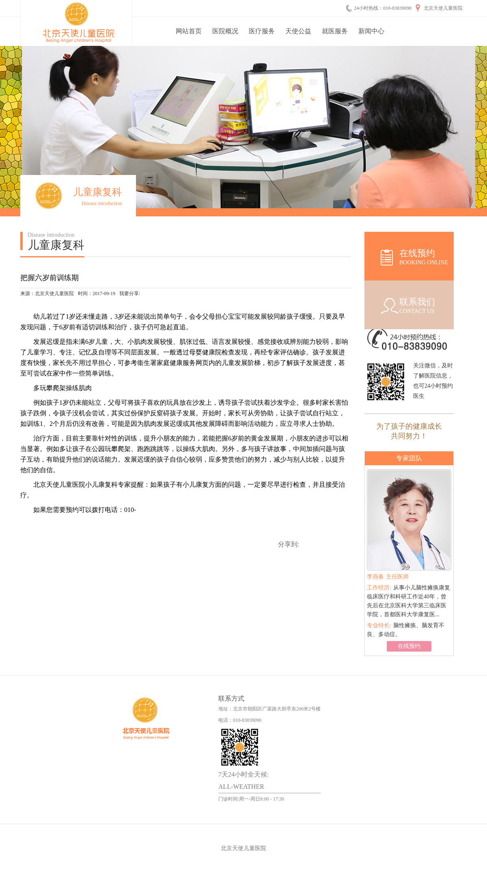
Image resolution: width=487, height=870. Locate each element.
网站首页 (189, 31)
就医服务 (335, 31)
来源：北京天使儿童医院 (47, 293)
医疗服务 (262, 31)
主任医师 (388, 577)
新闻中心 (371, 31)
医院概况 (225, 31)
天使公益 (298, 31)
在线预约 (409, 646)
